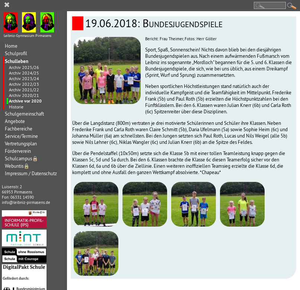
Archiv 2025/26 (24, 67)
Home (11, 46)
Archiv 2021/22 (24, 89)
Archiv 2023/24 (24, 78)
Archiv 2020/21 (24, 95)
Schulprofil (16, 53)
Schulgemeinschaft (24, 114)
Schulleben (16, 61)
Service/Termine (21, 136)
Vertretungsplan (21, 144)
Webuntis (17, 166)
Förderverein (18, 151)
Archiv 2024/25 (24, 73)
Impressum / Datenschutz (31, 173)
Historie (16, 107)
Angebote (15, 121)
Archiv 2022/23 (24, 84)
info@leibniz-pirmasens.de (26, 202)
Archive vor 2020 (25, 101)
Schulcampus (21, 158)
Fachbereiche (18, 129)
